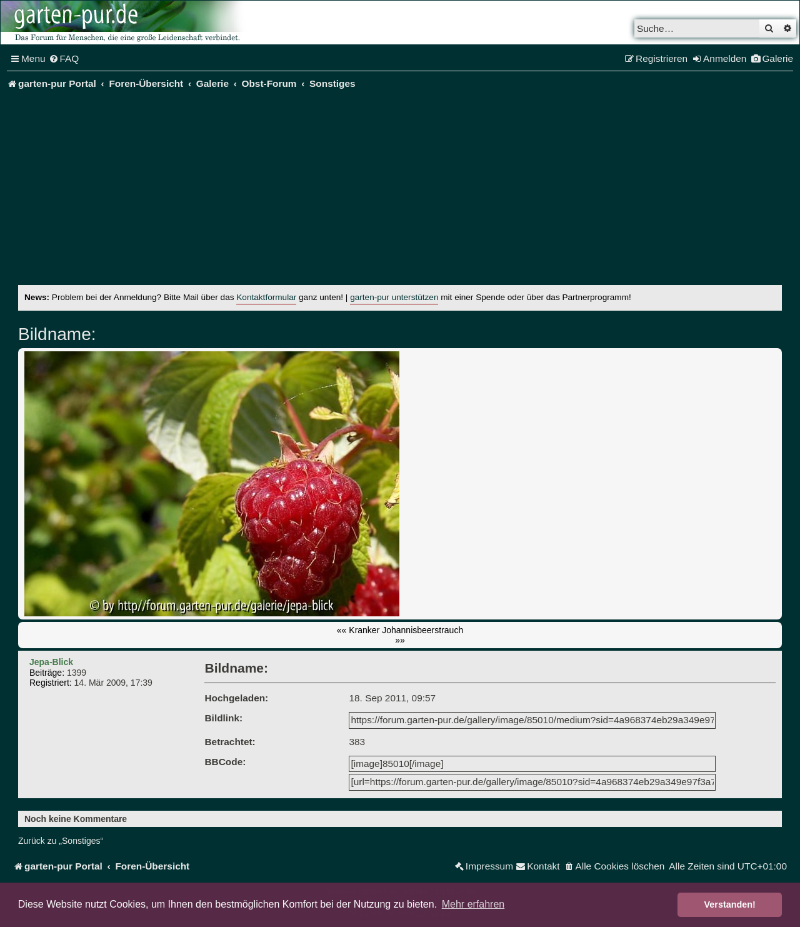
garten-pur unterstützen (394, 297)
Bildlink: (223, 718)
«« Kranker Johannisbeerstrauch (400, 630)
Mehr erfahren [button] (473, 904)
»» (400, 640)
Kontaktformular (266, 297)
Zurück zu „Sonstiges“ (60, 841)
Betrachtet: (229, 741)
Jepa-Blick (51, 662)
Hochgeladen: (236, 698)
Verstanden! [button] (730, 904)
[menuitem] (64, 58)
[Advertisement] (400, 191)
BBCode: (225, 761)
